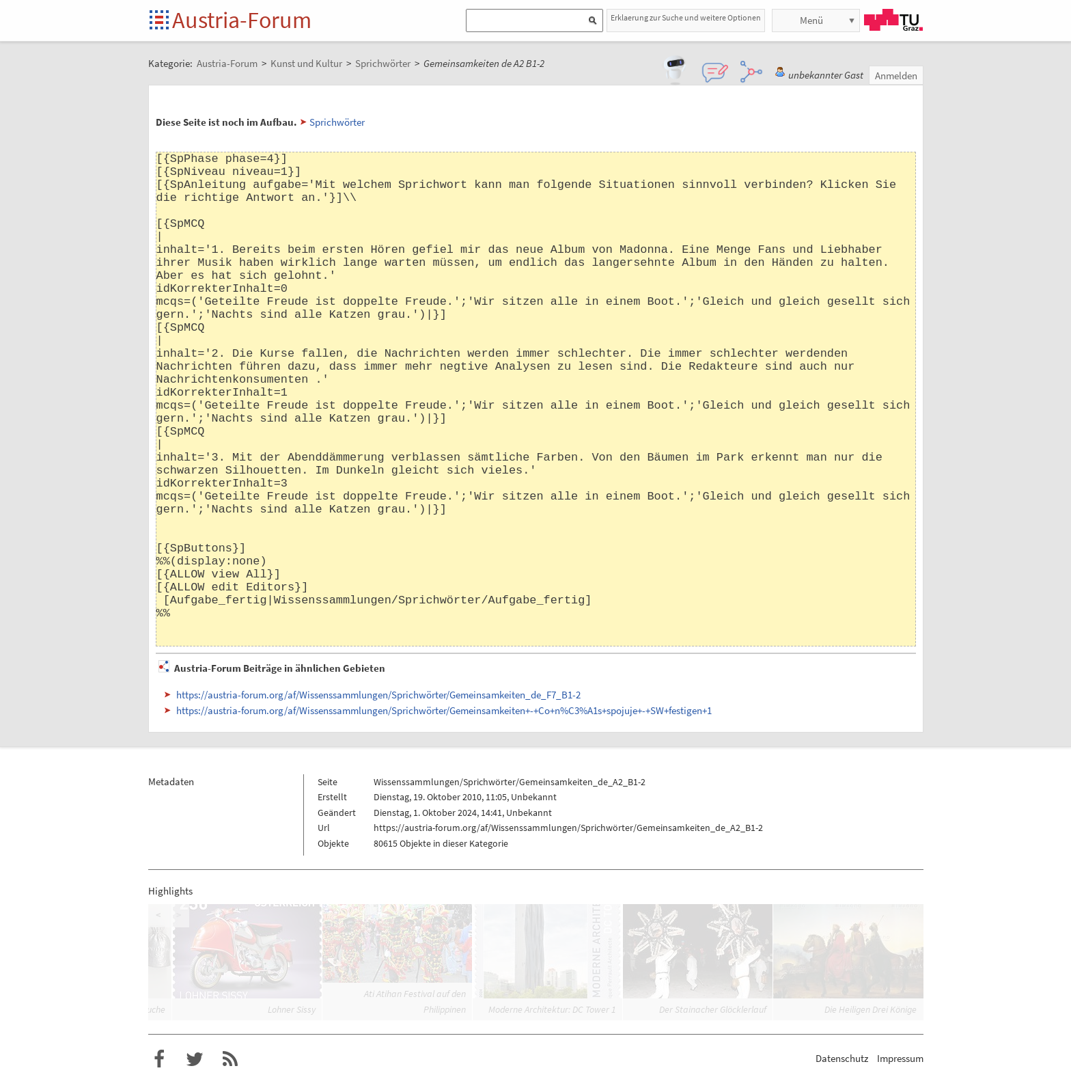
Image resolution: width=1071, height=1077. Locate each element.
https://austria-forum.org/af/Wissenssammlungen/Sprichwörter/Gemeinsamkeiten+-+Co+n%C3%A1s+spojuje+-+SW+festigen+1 (444, 710)
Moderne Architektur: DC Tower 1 (552, 1009)
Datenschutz (842, 1058)
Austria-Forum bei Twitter (195, 1059)
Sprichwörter (337, 121)
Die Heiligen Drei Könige (870, 1009)
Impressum (900, 1058)
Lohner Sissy (292, 1009)
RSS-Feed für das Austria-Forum (230, 1059)
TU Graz (893, 20)
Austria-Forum (241, 19)
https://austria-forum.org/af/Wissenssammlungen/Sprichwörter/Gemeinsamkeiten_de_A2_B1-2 (568, 827)
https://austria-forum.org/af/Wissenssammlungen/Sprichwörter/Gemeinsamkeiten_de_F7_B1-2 (378, 694)
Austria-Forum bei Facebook (159, 1059)
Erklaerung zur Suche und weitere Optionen (686, 17)
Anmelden (896, 75)
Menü (811, 20)
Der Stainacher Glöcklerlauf (712, 1009)
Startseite (160, 21)
